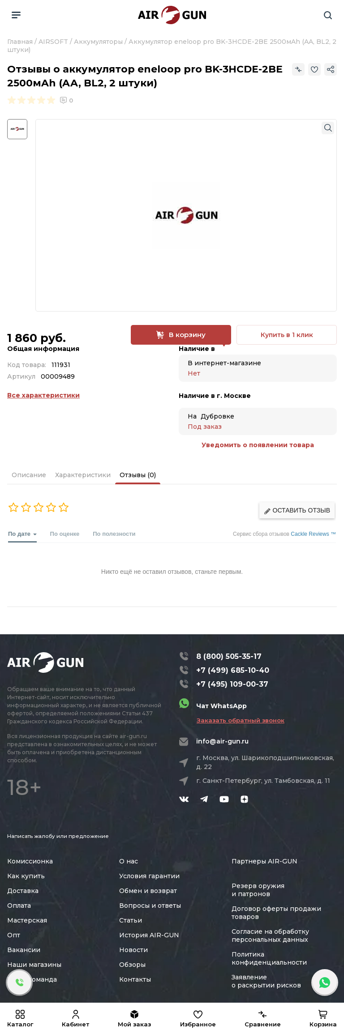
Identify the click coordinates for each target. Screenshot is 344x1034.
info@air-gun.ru (222, 741)
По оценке (65, 533)
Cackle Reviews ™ (313, 534)
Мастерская (27, 920)
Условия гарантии (149, 876)
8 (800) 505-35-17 (229, 656)
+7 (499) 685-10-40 (232, 670)
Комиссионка (30, 861)
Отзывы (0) (138, 475)
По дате (22, 536)
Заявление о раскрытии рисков (266, 981)
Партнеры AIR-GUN (264, 861)
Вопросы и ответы (150, 906)
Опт (13, 935)
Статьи (130, 920)
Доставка (23, 891)
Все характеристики (43, 395)
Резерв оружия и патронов (258, 890)
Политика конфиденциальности (269, 958)
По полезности (114, 533)
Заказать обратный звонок (240, 720)
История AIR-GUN (149, 935)
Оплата (19, 906)
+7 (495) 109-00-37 (232, 684)
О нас (128, 861)
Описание (29, 475)
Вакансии (23, 950)
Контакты (135, 979)
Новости (133, 950)
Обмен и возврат (148, 891)
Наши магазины (34, 965)
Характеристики (83, 475)
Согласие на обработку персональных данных (270, 935)
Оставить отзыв (297, 510)
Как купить (26, 876)
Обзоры (132, 965)
